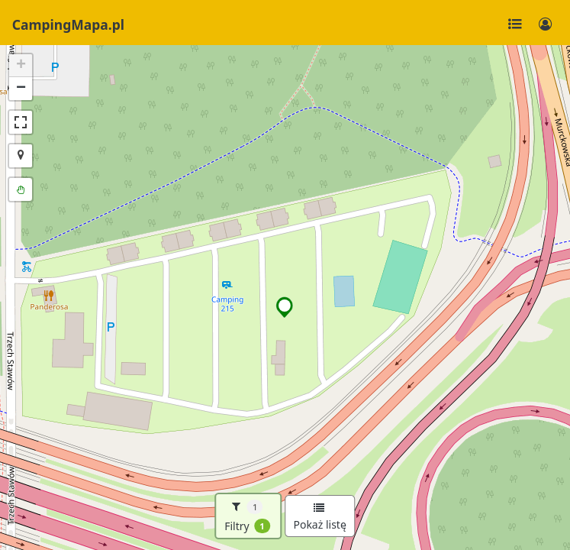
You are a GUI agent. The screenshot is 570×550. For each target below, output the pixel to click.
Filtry (247, 516)
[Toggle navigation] (515, 24)
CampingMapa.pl (68, 24)
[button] (285, 307)
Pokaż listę (319, 517)
